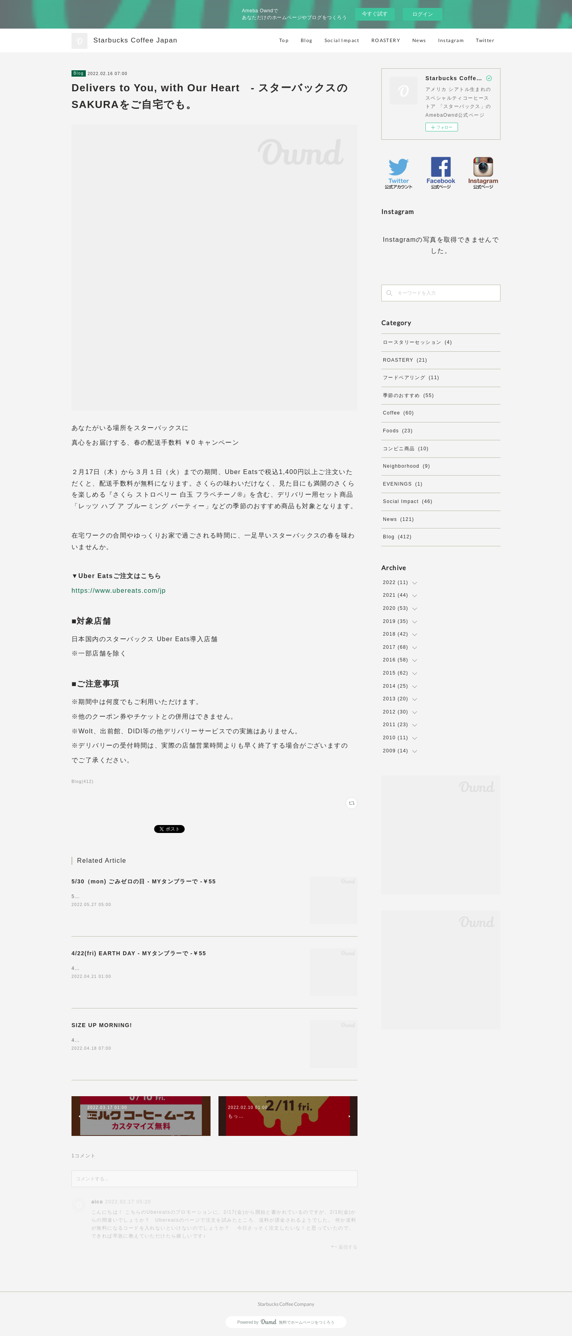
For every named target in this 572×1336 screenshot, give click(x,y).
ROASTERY (385, 40)
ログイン (422, 14)
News (419, 40)
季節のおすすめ (408, 395)
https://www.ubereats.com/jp (119, 590)
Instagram (451, 40)
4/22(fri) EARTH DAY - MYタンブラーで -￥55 (139, 953)
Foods (398, 431)
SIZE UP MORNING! (102, 1025)
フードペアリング (411, 377)
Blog (307, 40)
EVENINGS (403, 484)
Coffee (398, 413)
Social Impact (342, 40)
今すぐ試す (375, 14)
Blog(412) (83, 781)
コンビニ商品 (406, 448)
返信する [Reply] (344, 1247)
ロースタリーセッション (417, 342)
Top (284, 40)
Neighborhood (406, 466)
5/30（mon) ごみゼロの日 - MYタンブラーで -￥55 (144, 881)
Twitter (485, 40)
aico (97, 1202)
